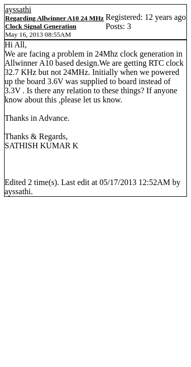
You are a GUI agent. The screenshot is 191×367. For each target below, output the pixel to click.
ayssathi (18, 9)
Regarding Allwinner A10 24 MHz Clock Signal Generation (54, 22)
